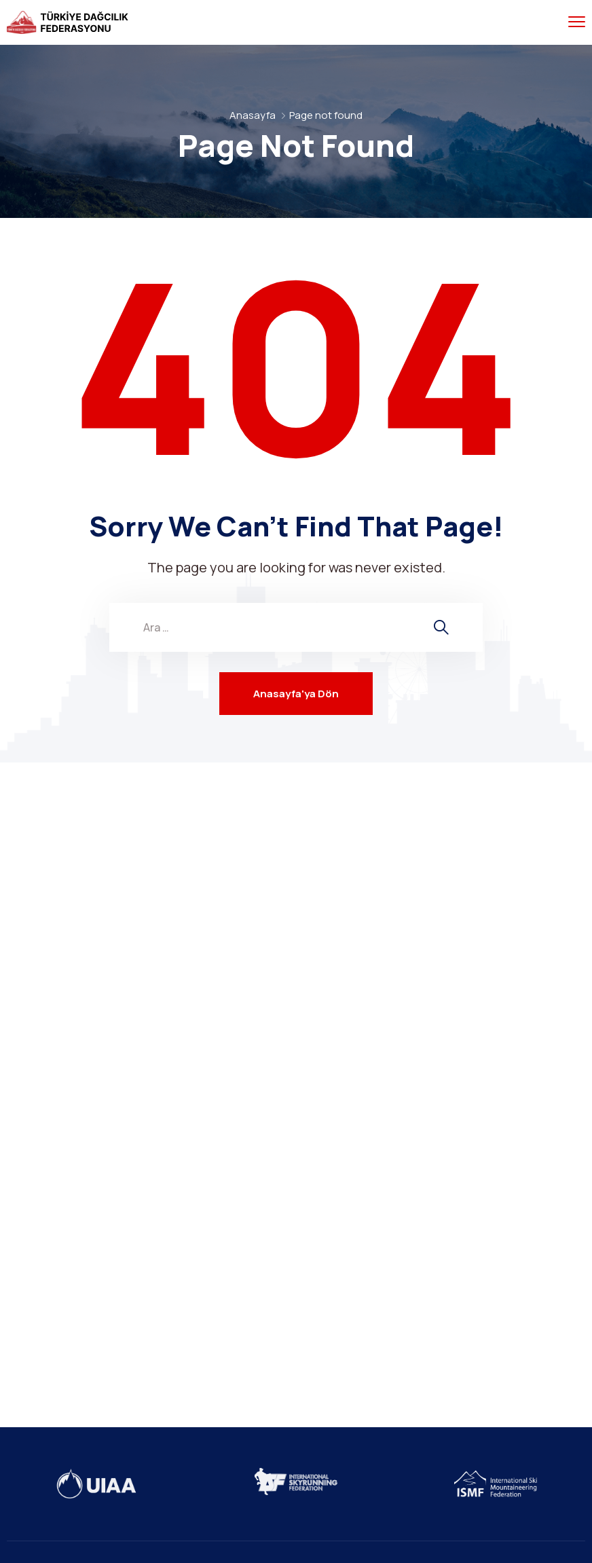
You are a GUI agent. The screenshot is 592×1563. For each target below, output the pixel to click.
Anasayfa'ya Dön (296, 693)
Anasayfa (252, 115)
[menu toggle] (576, 22)
